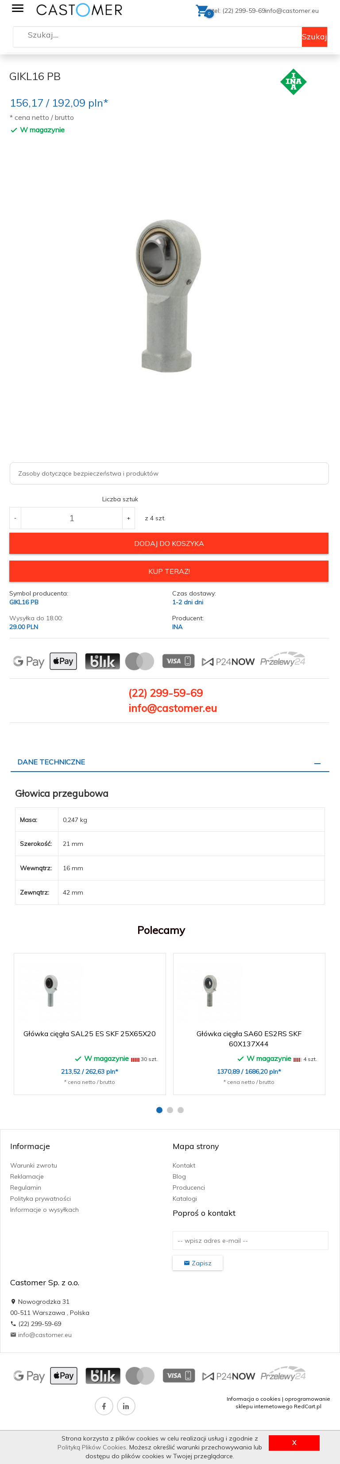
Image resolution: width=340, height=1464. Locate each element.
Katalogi (185, 1199)
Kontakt (184, 1165)
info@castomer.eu (292, 11)
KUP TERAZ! (169, 571)
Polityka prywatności (40, 1199)
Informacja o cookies (254, 1398)
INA (177, 627)
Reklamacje (27, 1176)
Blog (179, 1176)
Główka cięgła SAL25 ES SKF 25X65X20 (89, 1033)
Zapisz (198, 1263)
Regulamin (25, 1187)
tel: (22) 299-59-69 (238, 11)
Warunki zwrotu (33, 1165)
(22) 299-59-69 (165, 692)
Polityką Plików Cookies (92, 1447)
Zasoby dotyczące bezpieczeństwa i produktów (88, 473)
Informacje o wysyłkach (44, 1210)
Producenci (189, 1187)
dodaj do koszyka (169, 543)
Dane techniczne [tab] (51, 761)
